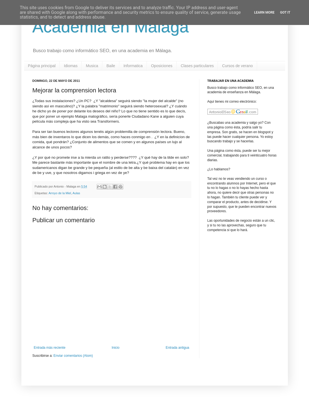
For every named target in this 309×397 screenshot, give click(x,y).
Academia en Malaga (110, 26)
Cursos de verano (237, 66)
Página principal (42, 66)
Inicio (115, 348)
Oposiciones (161, 66)
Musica (92, 66)
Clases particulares (197, 66)
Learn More (264, 12)
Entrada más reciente (50, 348)
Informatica (133, 66)
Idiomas (70, 66)
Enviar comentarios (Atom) (73, 356)
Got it (285, 12)
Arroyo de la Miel (60, 193)
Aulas (76, 193)
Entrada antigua (177, 348)
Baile (111, 66)
